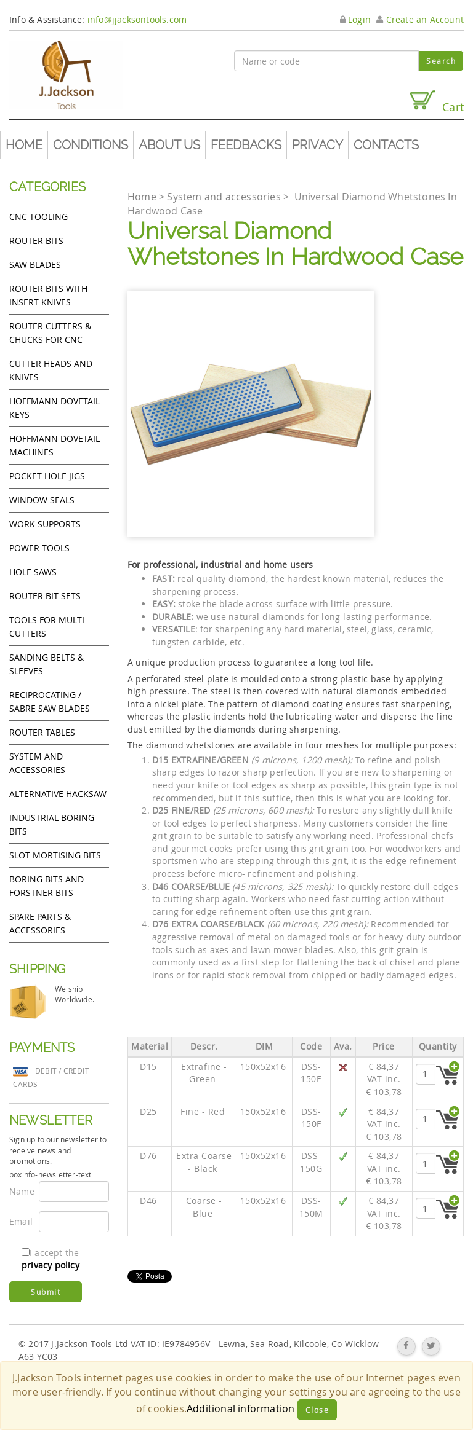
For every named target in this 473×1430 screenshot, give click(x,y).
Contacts (386, 145)
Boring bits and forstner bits (46, 885)
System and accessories (37, 763)
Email (19, 1221)
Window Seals (42, 500)
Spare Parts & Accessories (40, 923)
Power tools (39, 548)
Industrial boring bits (51, 824)
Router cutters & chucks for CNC (50, 332)
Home (24, 145)
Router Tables (42, 732)
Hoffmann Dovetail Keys (54, 407)
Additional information (240, 1408)
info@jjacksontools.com (137, 19)
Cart (436, 101)
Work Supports (45, 524)
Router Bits (36, 240)
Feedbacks (246, 145)
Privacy (317, 145)
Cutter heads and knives (50, 370)
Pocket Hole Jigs (47, 476)
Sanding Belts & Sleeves (46, 664)
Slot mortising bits (55, 855)
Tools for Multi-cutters (48, 626)
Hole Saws (33, 572)
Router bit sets (45, 596)
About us (169, 145)
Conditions (90, 145)
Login (355, 19)
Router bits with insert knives (48, 295)
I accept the (50, 1259)
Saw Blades (35, 264)
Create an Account (420, 19)
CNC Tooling (38, 216)
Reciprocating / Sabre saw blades (49, 701)
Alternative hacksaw (58, 793)
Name (19, 1191)
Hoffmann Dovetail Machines (54, 445)
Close (317, 1410)
